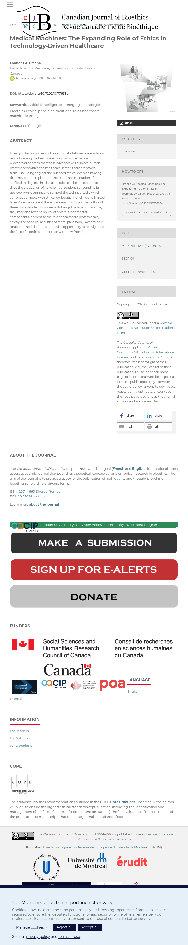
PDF (128, 123)
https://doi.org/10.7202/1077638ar (44, 93)
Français (16, 699)
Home (15, 25)
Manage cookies (31, 927)
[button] (130, 415)
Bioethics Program (57, 847)
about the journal (44, 504)
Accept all (90, 927)
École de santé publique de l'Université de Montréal (110, 847)
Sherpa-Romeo (48, 491)
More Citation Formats (143, 212)
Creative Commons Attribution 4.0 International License (146, 328)
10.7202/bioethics (32, 496)
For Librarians (21, 745)
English (133, 691)
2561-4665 (27, 491)
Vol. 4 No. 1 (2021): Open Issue (65, 25)
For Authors (19, 738)
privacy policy (38, 936)
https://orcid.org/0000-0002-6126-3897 (40, 78)
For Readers (19, 731)
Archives (31, 25)
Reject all (64, 927)
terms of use (69, 936)
